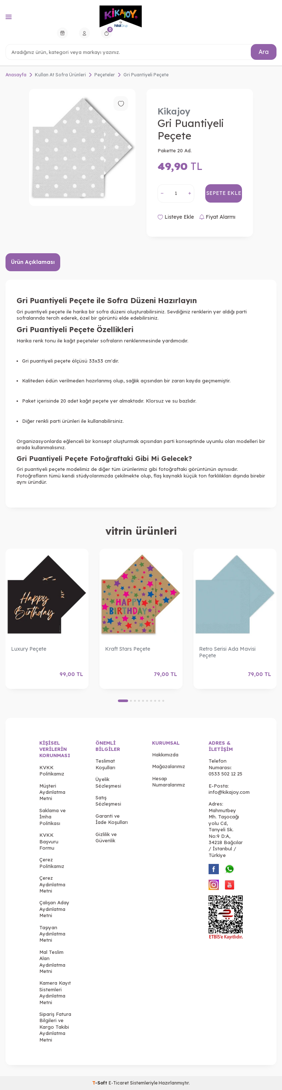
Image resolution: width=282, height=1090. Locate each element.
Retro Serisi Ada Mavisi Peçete (227, 652)
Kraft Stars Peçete (127, 649)
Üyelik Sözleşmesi (108, 782)
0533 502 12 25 (225, 774)
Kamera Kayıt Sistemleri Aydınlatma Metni (55, 992)
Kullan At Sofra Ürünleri (60, 74)
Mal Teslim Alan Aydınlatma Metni (52, 961)
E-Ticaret (119, 1083)
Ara (263, 51)
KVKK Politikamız (51, 770)
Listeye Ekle (176, 217)
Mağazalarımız (168, 766)
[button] (123, 701)
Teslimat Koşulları (105, 764)
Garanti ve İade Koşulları (111, 819)
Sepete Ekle (223, 193)
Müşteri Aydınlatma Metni (52, 792)
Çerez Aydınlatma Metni (52, 884)
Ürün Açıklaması (33, 262)
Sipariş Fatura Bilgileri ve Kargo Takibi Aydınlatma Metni (55, 1027)
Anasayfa (16, 74)
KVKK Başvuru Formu (48, 841)
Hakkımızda (165, 754)
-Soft (100, 1083)
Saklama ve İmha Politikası (52, 816)
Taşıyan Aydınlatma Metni (52, 933)
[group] (82, 147)
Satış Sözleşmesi (108, 801)
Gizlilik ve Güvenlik (106, 837)
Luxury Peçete (28, 649)
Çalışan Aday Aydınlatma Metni (54, 909)
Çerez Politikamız (51, 863)
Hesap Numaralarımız (168, 781)
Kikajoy (174, 111)
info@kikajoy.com (229, 792)
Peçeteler (104, 74)
